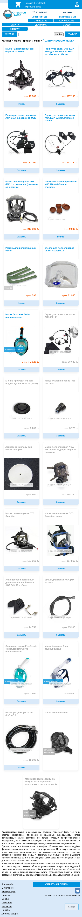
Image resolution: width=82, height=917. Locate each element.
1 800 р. (31, 693)
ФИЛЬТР (72, 34)
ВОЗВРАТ (14, 29)
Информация (9, 891)
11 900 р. (70, 295)
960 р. (32, 494)
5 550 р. (71, 693)
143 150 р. (69, 162)
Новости (6, 895)
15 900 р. (70, 627)
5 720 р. (71, 428)
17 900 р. (31, 96)
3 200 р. (31, 428)
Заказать (60, 104)
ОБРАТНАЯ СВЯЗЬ (56, 884)
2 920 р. (30, 362)
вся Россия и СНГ (68, 17)
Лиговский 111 (39, 17)
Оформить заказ (33, 7)
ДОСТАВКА (41, 25)
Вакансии (7, 906)
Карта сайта (8, 884)
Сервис (5, 899)
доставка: (68, 12)
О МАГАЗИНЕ (40, 21)
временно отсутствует (60, 352)
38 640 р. (70, 362)
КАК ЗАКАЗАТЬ (66, 21)
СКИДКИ (67, 25)
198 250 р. (69, 494)
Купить (21, 104)
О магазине (8, 888)
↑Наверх (71, 907)
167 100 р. (69, 96)
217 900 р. (30, 229)
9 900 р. (71, 229)
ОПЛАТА (14, 25)
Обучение (7, 902)
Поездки (6, 910)
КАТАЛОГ (9, 34)
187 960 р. (30, 561)
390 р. (32, 295)
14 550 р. (31, 627)
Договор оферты (10, 913)
